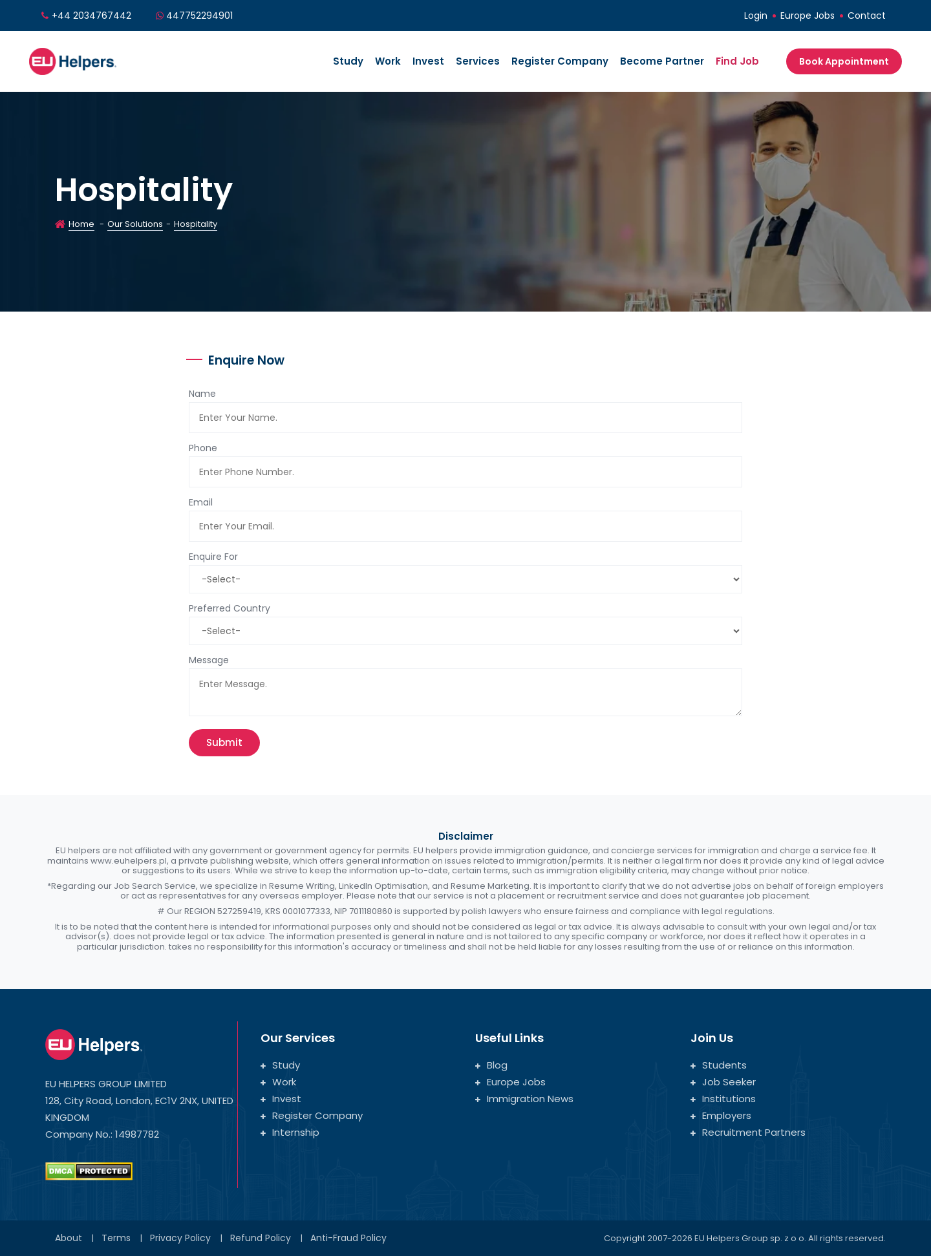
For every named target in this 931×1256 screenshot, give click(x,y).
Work (388, 61)
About (68, 1237)
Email (201, 502)
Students (718, 1065)
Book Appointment (844, 61)
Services (478, 61)
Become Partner (662, 61)
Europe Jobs (807, 15)
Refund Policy (260, 1237)
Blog (491, 1065)
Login (755, 15)
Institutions (723, 1098)
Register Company (559, 61)
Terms (116, 1237)
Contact (867, 15)
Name (202, 393)
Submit (224, 742)
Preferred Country (229, 608)
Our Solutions (135, 224)
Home (81, 224)
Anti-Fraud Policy (348, 1237)
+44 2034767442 (91, 15)
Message (209, 660)
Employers (720, 1115)
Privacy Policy (180, 1237)
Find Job (737, 61)
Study (348, 61)
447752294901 (199, 15)
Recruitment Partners (748, 1132)
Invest (428, 61)
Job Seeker (723, 1082)
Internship (290, 1132)
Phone (203, 448)
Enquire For (213, 556)
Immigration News (524, 1098)
